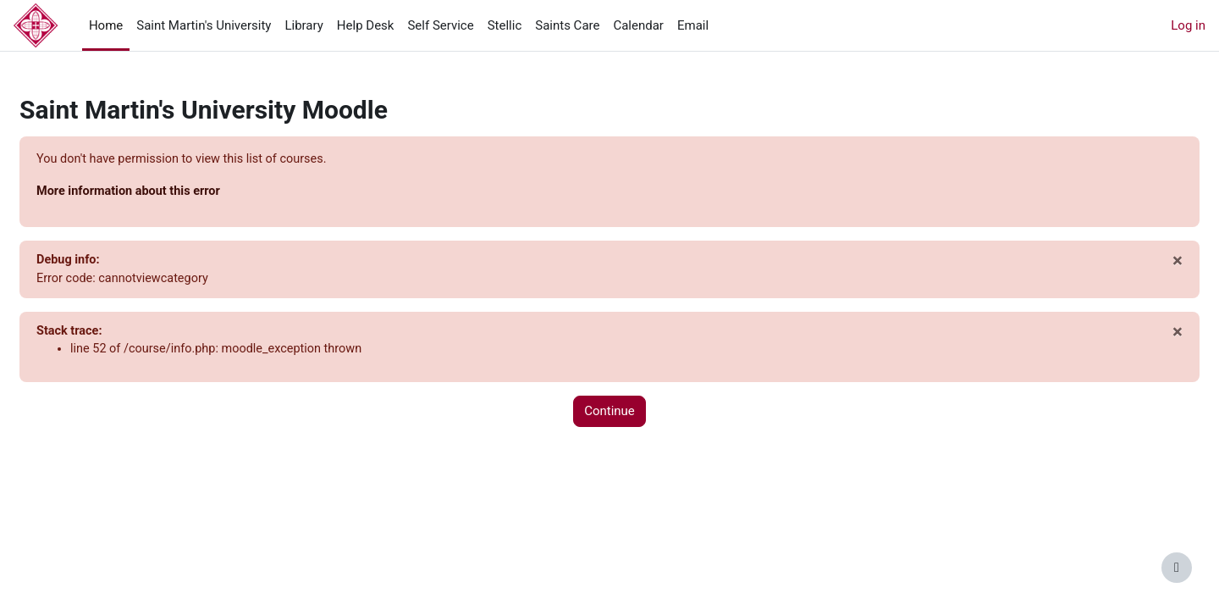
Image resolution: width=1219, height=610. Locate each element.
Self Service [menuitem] (440, 25)
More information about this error (172, 192)
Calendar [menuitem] (638, 25)
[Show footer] (1176, 567)
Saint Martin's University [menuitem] (203, 25)
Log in (1188, 25)
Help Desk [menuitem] (365, 25)
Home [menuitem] (106, 25)
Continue (609, 415)
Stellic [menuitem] (505, 25)
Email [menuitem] (693, 25)
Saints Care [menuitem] (567, 25)
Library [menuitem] (303, 25)
